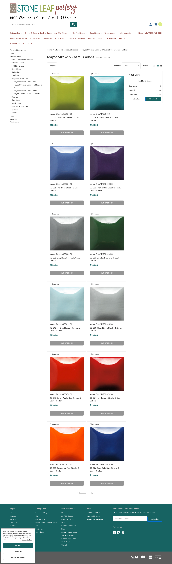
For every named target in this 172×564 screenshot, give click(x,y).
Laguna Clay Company (69, 532)
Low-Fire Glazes (62, 33)
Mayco (63, 513)
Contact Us (27, 43)
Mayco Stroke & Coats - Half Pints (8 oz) (28, 86)
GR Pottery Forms (67, 542)
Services (122, 38)
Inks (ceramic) (125, 33)
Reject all (18, 551)
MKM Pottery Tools (68, 519)
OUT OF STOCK (66, 133)
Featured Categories (18, 50)
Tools (12, 116)
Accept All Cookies (18, 557)
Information (110, 38)
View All (64, 545)
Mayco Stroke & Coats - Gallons (27, 94)
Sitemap (12, 526)
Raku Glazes (96, 33)
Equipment (14, 119)
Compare (52, 66)
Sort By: (117, 66)
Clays (12, 53)
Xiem (63, 529)
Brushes (36, 38)
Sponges (91, 38)
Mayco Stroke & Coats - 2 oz (25, 82)
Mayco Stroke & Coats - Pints (25, 91)
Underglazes (111, 33)
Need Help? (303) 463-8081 (150, 33)
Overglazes (47, 38)
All (154, 65)
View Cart (136, 99)
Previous (81, 493)
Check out (153, 99)
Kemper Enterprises (68, 526)
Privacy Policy (27, 540)
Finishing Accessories (76, 38)
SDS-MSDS (14, 43)
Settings (18, 545)
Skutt (63, 522)
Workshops (14, 122)
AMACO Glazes (67, 516)
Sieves (100, 38)
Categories (16, 33)
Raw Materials (15, 56)
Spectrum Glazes (67, 535)
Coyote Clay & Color (68, 539)
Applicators (59, 38)
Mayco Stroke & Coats (20, 38)
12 (150, 65)
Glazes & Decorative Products (38, 33)
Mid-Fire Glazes (79, 33)
